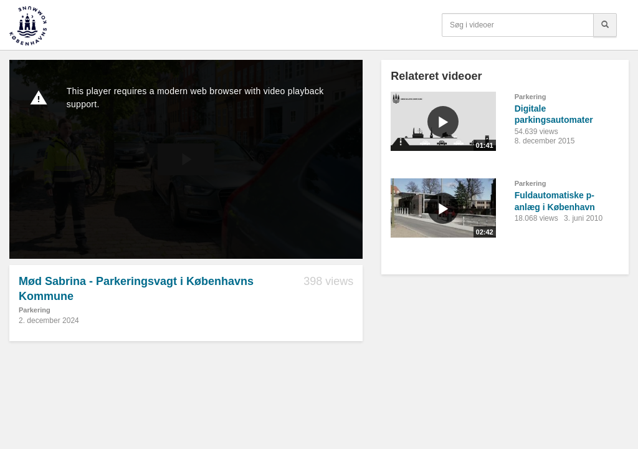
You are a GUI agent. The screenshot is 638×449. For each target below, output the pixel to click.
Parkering (34, 310)
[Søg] (605, 25)
